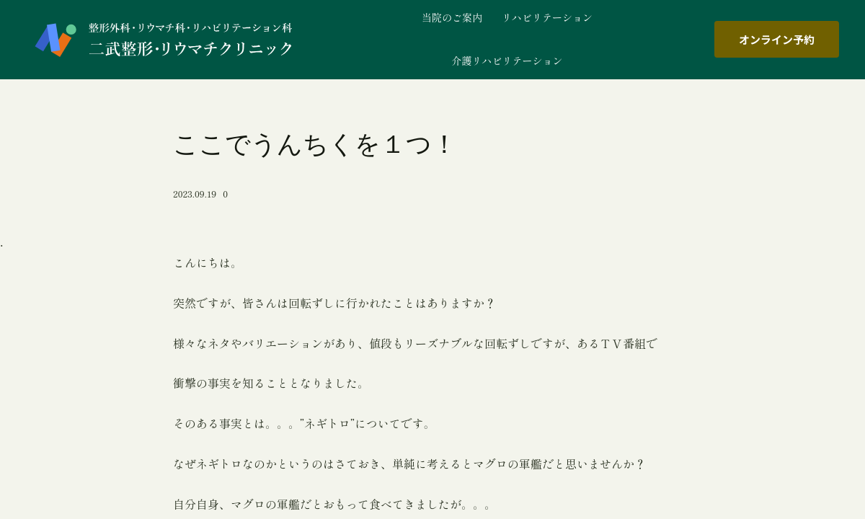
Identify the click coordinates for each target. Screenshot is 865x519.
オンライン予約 (777, 39)
